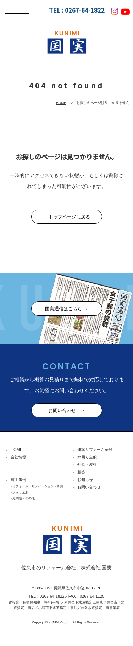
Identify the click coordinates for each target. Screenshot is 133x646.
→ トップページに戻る (66, 216)
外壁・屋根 (87, 464)
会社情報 (18, 457)
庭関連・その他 (23, 498)
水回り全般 (87, 457)
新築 (81, 472)
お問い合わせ (89, 487)
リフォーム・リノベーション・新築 (37, 486)
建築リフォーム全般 (94, 449)
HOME (61, 103)
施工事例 (18, 479)
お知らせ (85, 479)
